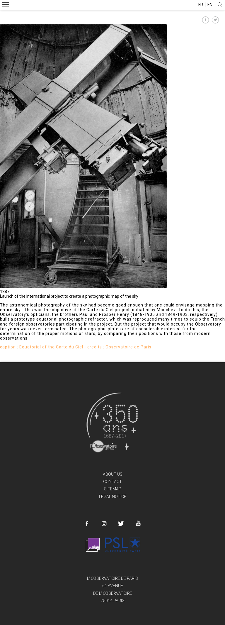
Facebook (87, 524)
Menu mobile (5, 5)
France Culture (93, 544)
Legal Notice (112, 496)
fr (200, 4)
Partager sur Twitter (215, 19)
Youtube (138, 523)
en (209, 4)
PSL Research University (122, 544)
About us (112, 474)
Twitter (121, 524)
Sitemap (112, 489)
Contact (112, 481)
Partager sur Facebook (205, 19)
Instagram (104, 524)
